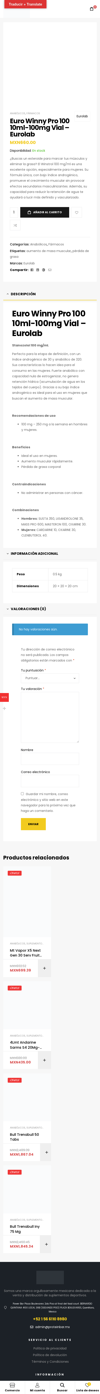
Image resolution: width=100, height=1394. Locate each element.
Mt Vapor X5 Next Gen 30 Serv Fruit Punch (25, 946)
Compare (15, 225)
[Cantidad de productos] (14, 212)
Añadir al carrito (47, 212)
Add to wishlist (76, 212)
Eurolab (82, 116)
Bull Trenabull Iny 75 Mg (75, 1034)
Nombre (27, 750)
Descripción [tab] (23, 294)
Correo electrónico (35, 772)
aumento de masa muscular (48, 251)
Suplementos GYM (38, 937)
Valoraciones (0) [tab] (28, 608)
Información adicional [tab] (34, 553)
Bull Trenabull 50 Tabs (24, 1034)
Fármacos (33, 113)
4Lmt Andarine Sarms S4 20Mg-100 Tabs (75, 926)
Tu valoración (32, 689)
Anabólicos (17, 113)
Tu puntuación (33, 670)
